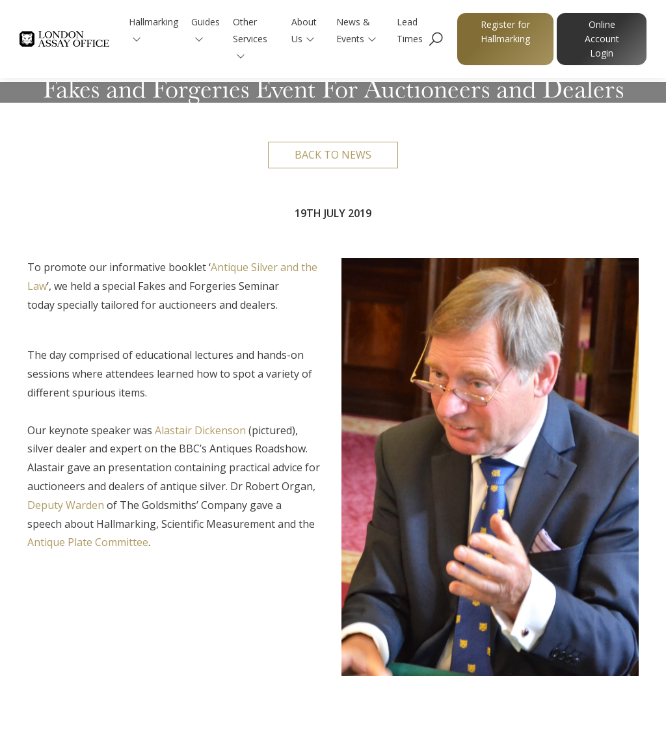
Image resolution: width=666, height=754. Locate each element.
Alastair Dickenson (200, 430)
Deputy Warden (65, 505)
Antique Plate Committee (87, 542)
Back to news (333, 155)
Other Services (250, 38)
